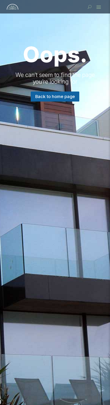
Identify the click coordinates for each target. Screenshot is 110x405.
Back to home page (55, 96)
